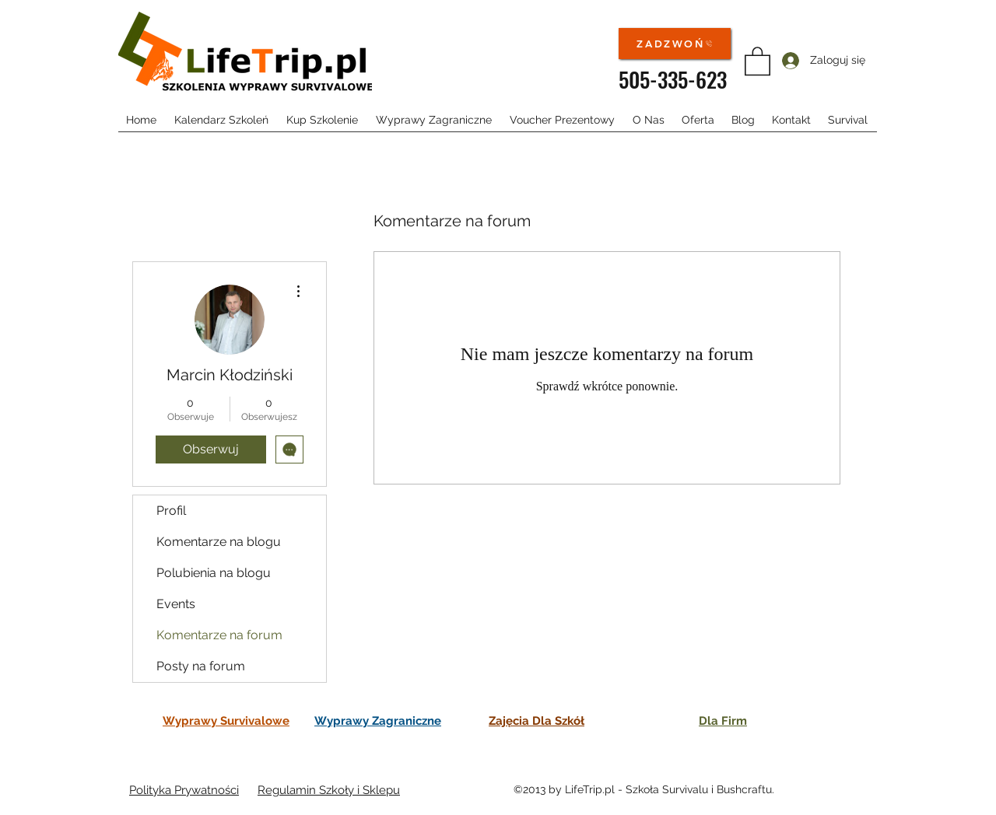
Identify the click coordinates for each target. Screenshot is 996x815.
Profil (171, 510)
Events (175, 603)
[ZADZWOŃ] (675, 43)
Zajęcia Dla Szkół (536, 721)
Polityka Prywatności (184, 790)
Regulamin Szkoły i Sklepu (329, 790)
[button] (757, 60)
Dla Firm (723, 721)
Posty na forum (200, 666)
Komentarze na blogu (218, 541)
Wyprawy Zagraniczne (377, 721)
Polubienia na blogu (213, 572)
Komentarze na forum (219, 635)
